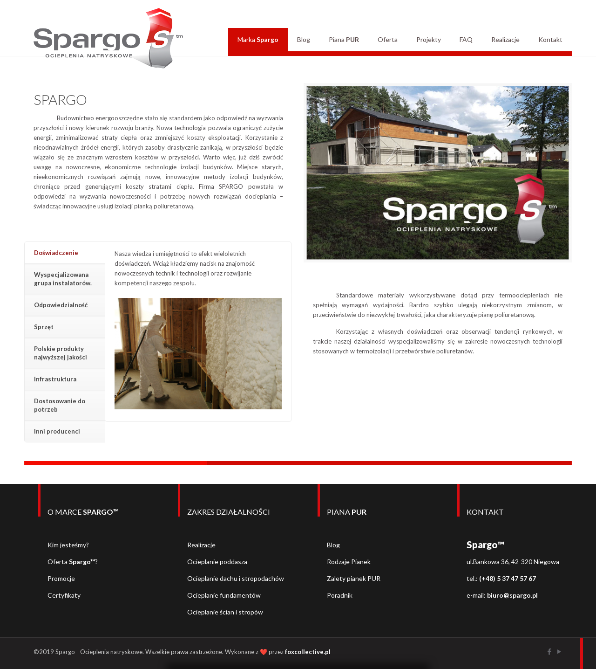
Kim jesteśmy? (68, 545)
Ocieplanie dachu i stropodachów (235, 578)
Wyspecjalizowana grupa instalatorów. (63, 279)
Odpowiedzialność (61, 305)
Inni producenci (57, 431)
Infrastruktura (55, 379)
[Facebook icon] (549, 651)
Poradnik (339, 595)
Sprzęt (44, 327)
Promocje (61, 578)
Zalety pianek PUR (353, 578)
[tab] (65, 253)
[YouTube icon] (558, 651)
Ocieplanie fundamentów (224, 595)
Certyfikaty (64, 595)
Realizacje (201, 545)
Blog (333, 545)
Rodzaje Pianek (349, 562)
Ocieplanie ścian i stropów (225, 612)
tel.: (501, 578)
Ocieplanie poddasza (217, 562)
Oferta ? (72, 562)
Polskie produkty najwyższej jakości (60, 353)
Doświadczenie (56, 252)
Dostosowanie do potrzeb (59, 405)
